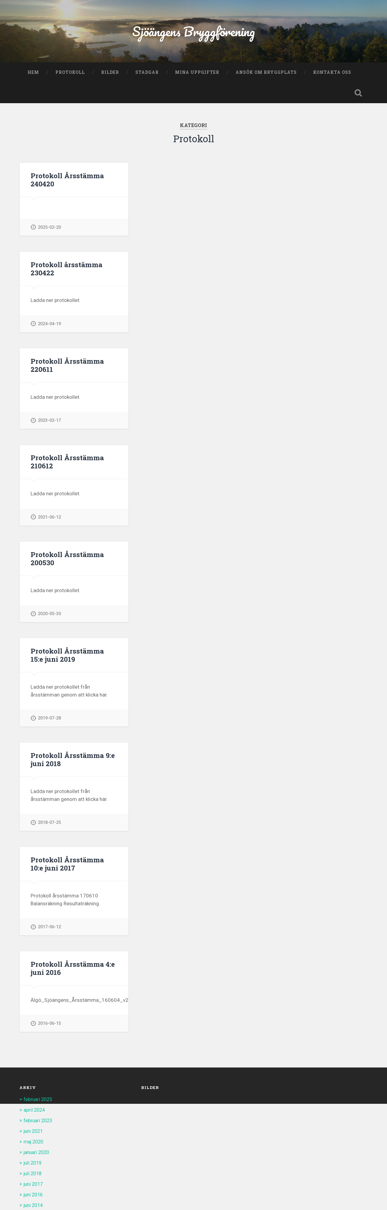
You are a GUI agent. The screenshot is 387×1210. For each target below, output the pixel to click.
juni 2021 (34, 1134)
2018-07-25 (49, 825)
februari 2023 (39, 1123)
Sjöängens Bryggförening (193, 32)
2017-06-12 (49, 930)
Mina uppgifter (197, 74)
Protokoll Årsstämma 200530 (67, 560)
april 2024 (35, 1113)
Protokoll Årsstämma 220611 (67, 367)
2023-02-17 (49, 422)
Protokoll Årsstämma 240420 (67, 181)
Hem (33, 74)
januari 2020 (38, 1154)
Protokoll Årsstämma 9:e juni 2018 (72, 762)
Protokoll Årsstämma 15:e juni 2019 (74, 657)
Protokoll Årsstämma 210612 (67, 464)
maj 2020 (35, 1144)
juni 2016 (34, 1196)
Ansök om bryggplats (266, 74)
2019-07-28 (49, 720)
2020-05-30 (49, 616)
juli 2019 (34, 1165)
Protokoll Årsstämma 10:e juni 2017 (74, 866)
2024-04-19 (49, 325)
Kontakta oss (332, 74)
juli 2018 (34, 1175)
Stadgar (147, 74)
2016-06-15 (49, 1026)
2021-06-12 (49, 519)
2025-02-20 (49, 228)
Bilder (110, 74)
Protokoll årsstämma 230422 (66, 270)
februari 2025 (39, 1103)
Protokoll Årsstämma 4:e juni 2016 (72, 971)
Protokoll (70, 74)
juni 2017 (34, 1185)
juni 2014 (34, 1206)
